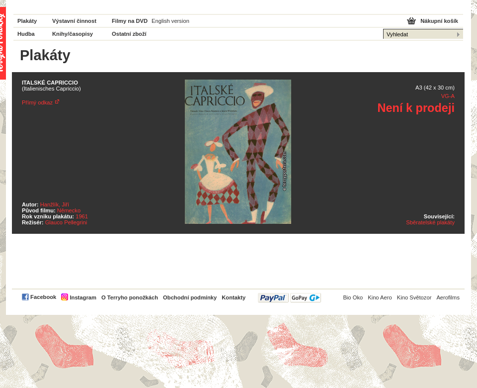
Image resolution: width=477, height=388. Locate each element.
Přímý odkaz (37, 102)
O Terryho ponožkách (129, 297)
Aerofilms (448, 297)
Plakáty (27, 21)
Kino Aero (380, 297)
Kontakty (233, 297)
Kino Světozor (414, 297)
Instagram (83, 297)
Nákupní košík (439, 21)
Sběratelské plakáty (430, 222)
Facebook (43, 297)
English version (170, 21)
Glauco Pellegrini (66, 222)
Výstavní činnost (74, 21)
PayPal (289, 297)
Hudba (26, 34)
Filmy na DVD (130, 21)
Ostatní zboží (129, 34)
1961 (82, 216)
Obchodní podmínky (190, 297)
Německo (68, 210)
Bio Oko (353, 297)
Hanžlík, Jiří (54, 204)
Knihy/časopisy (72, 34)
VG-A (448, 96)
